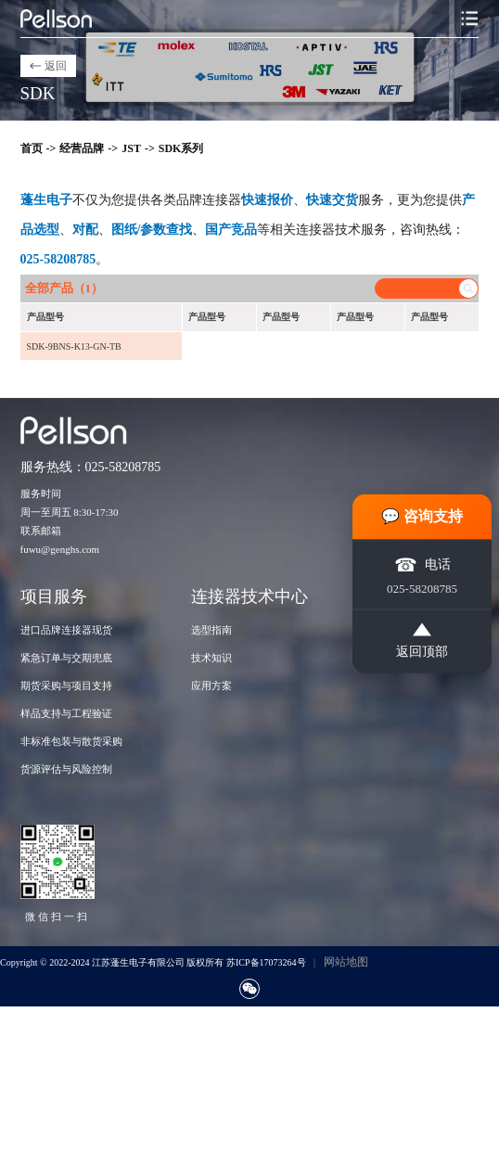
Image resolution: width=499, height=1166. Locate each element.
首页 (31, 148)
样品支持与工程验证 (66, 713)
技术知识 (211, 657)
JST (131, 148)
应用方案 (211, 685)
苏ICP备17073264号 (266, 962)
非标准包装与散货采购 (71, 741)
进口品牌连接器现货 (66, 629)
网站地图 (346, 961)
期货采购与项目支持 (66, 685)
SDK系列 (181, 148)
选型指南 (211, 629)
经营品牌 (81, 148)
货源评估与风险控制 (66, 769)
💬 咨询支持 (422, 515)
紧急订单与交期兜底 (66, 657)
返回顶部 (422, 640)
